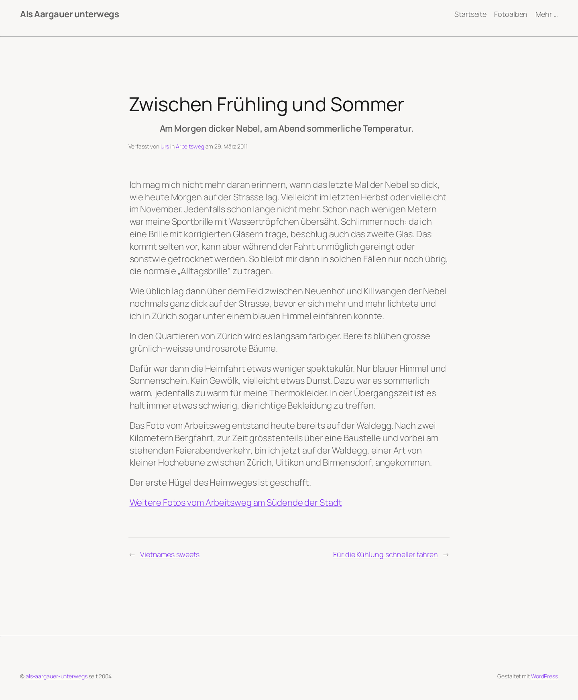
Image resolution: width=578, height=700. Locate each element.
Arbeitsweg (190, 146)
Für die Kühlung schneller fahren (385, 554)
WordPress (544, 676)
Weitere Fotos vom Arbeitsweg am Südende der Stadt (236, 503)
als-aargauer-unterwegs (57, 676)
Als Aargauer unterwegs (69, 14)
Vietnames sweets (169, 554)
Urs (165, 146)
